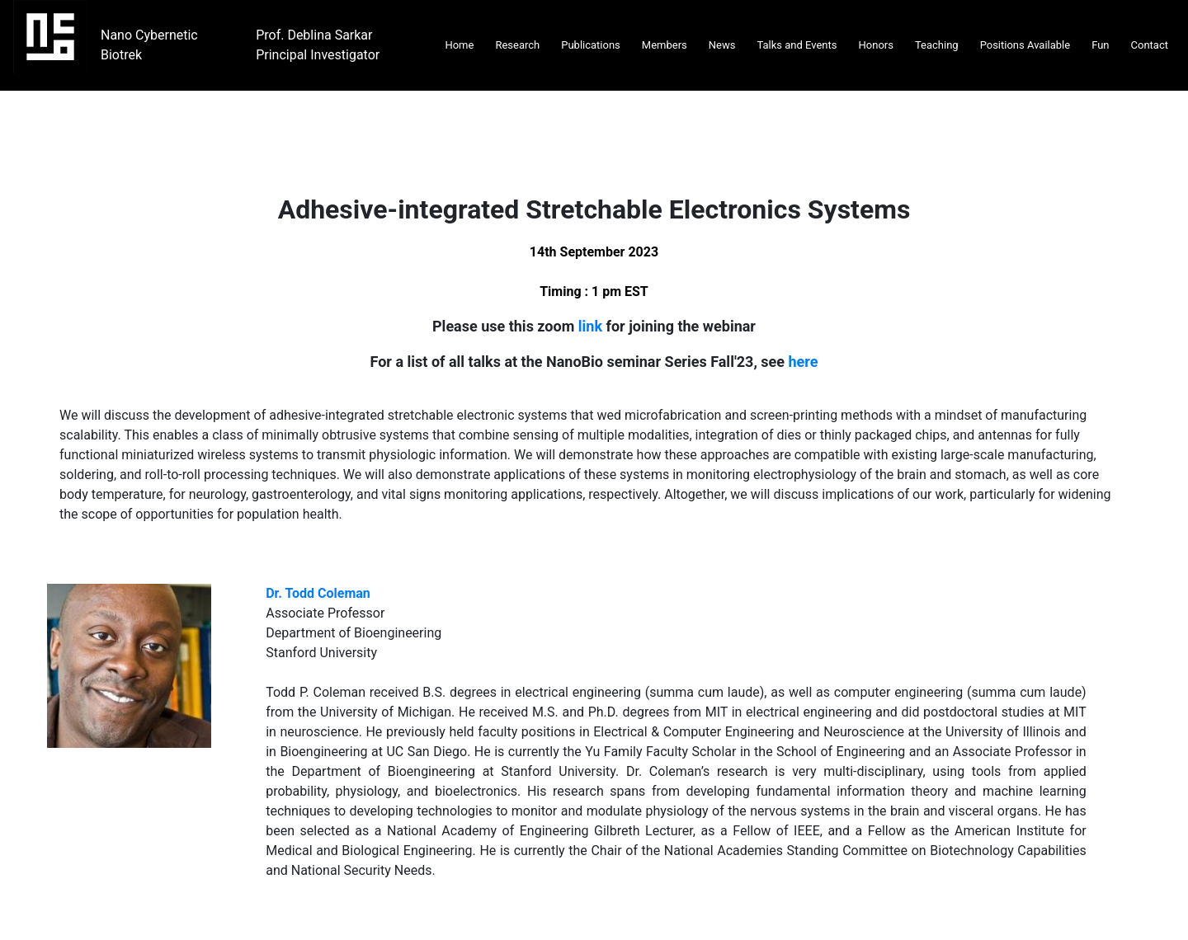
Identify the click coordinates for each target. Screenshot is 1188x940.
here (803, 361)
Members (664, 45)
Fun (1100, 45)
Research (517, 45)
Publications (590, 45)
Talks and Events (797, 45)
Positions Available (1025, 45)
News (722, 45)
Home (459, 45)
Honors (876, 45)
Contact (1149, 45)
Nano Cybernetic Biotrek (149, 45)
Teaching (937, 45)
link (590, 326)
